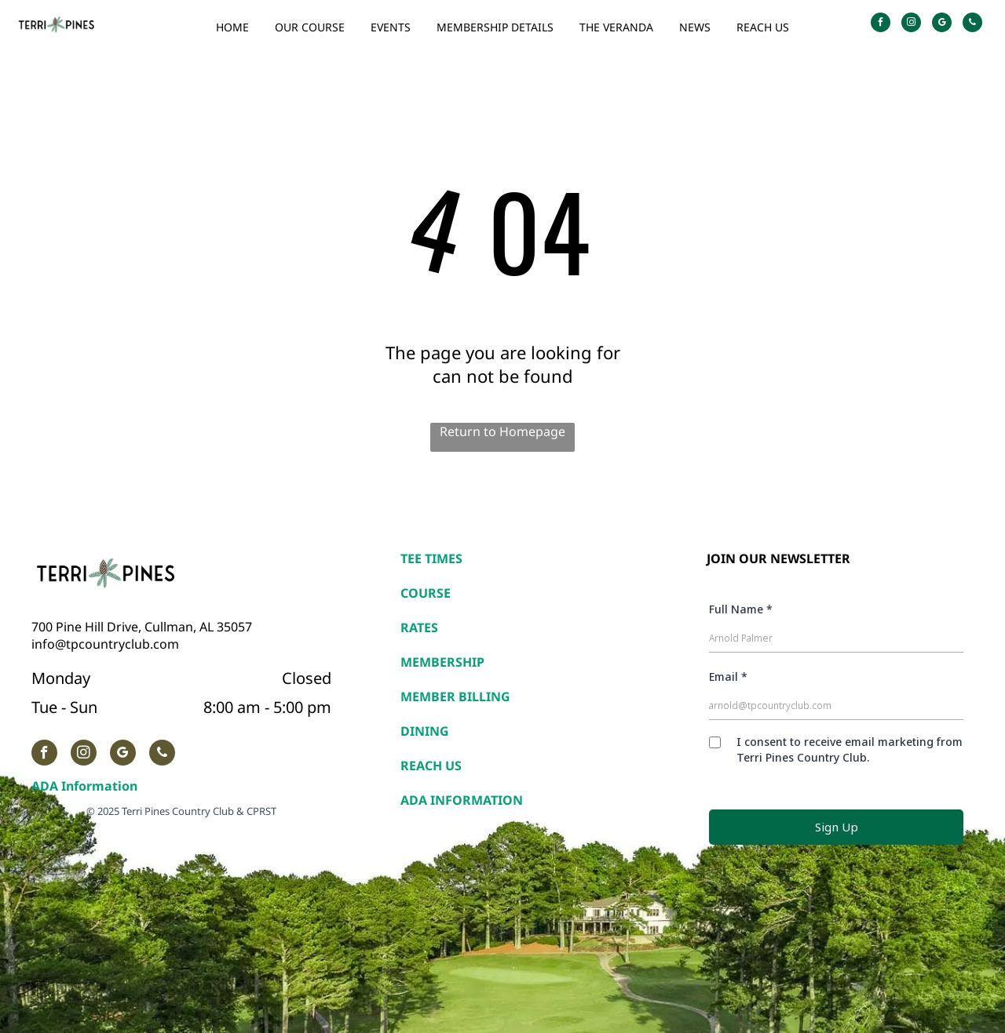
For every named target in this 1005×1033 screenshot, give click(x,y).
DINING (424, 731)
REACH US (431, 765)
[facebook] (880, 24)
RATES (419, 627)
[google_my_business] (942, 24)
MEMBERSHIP (442, 662)
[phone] (972, 24)
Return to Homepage (502, 431)
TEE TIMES (431, 558)
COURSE (425, 593)
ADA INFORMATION (461, 800)
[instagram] (911, 24)
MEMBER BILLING (455, 696)
